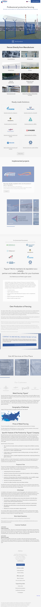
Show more (20, 157)
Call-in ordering (35, 1)
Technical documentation (20, 588)
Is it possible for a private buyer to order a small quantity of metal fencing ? (15, 518)
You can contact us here (20, 580)
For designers (20, 592)
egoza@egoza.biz (6, 429)
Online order (20, 586)
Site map (38, 595)
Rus (28, 1)
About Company (20, 578)
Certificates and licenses (20, 590)
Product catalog (20, 572)
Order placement (20, 570)
